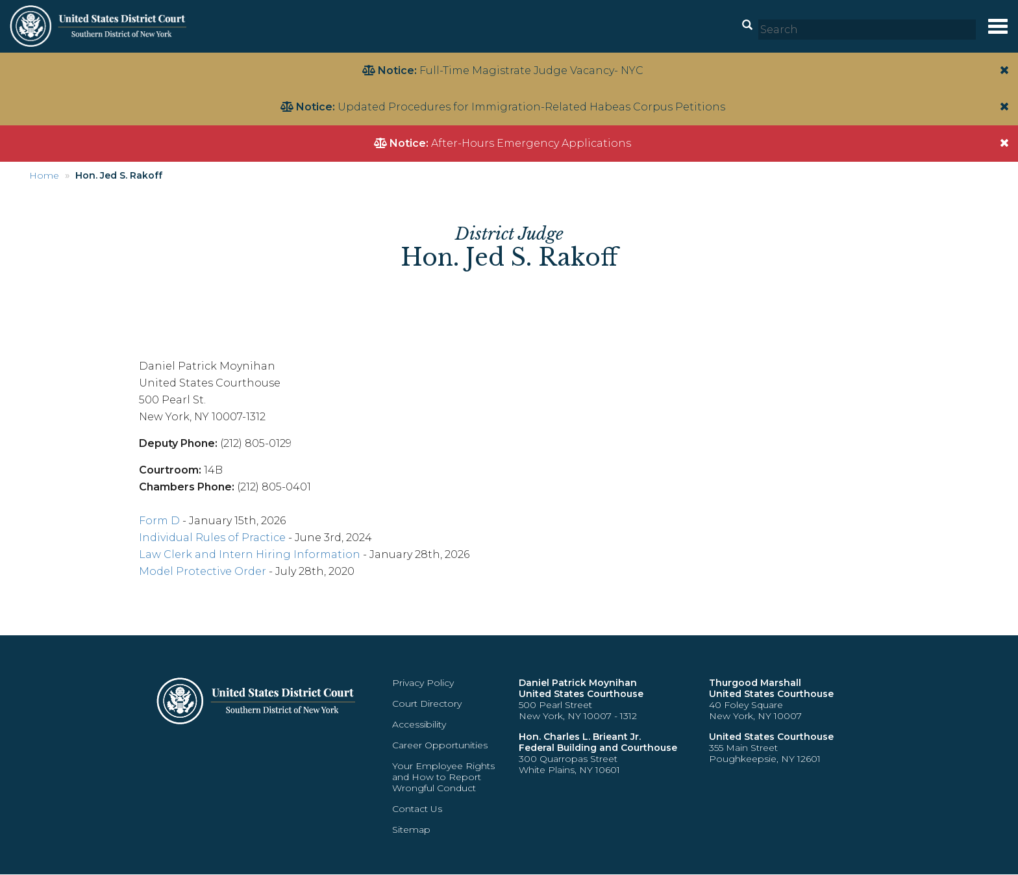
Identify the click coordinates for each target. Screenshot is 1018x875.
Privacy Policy (423, 683)
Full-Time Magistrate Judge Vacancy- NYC (531, 70)
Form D (159, 520)
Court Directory (427, 703)
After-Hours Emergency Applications (531, 143)
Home (44, 175)
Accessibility (419, 724)
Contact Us (417, 809)
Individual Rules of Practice (212, 537)
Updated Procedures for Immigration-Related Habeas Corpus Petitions (531, 107)
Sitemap (411, 829)
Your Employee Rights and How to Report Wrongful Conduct (443, 777)
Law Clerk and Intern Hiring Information (249, 554)
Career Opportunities (440, 745)
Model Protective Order (202, 571)
